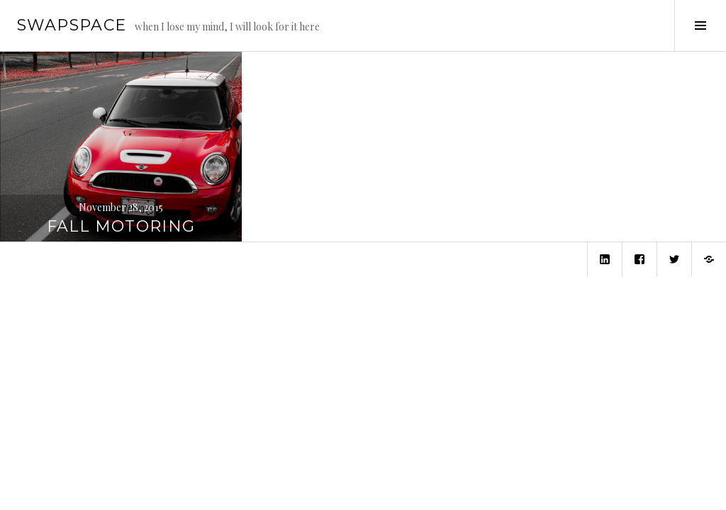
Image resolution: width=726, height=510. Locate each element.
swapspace (71, 25)
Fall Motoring (121, 226)
